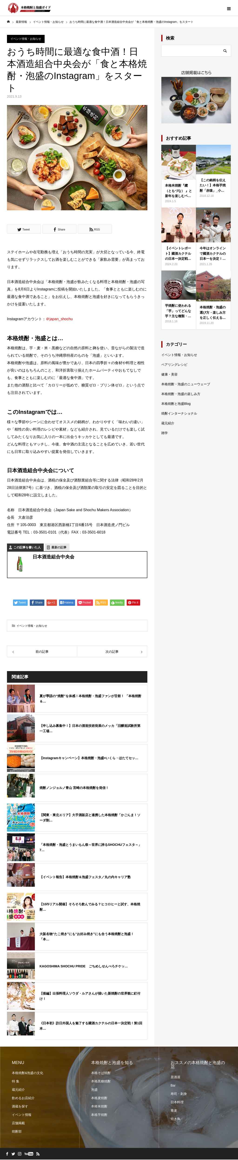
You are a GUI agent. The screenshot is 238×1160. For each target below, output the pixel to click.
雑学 (164, 433)
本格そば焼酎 (101, 1073)
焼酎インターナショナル (179, 414)
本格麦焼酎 (99, 1098)
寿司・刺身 (179, 1094)
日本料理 (177, 1102)
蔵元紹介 (167, 423)
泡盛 (94, 1090)
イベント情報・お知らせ (25, 39)
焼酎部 (17, 1132)
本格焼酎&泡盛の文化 (27, 1073)
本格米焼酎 (99, 1107)
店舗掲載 (18, 1123)
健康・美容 (169, 375)
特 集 (15, 1082)
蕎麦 (174, 1111)
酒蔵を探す (20, 1107)
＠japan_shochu (59, 319)
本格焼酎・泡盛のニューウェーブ (185, 384)
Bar (173, 1086)
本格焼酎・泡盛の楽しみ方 (180, 394)
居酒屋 (175, 1077)
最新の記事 (58, 547)
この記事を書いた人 (27, 547)
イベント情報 (21, 1115)
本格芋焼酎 (99, 1115)
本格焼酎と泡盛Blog (176, 404)
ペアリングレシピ (174, 365)
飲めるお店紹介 (23, 1098)
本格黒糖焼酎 (101, 1082)
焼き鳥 (175, 1119)
